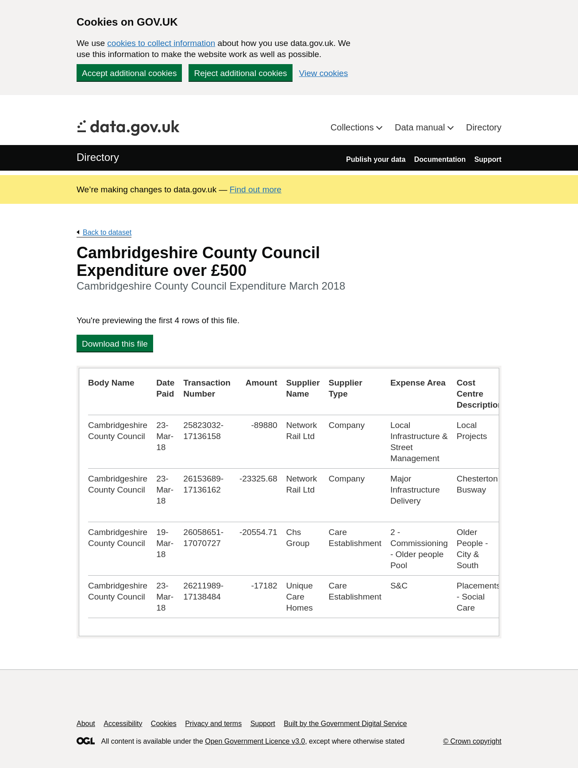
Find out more (255, 189)
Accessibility (123, 723)
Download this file (115, 343)
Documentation (440, 159)
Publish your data (375, 159)
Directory (483, 127)
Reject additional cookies (240, 73)
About (86, 723)
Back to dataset (107, 232)
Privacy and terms (213, 723)
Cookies (164, 723)
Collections (353, 127)
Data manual (421, 127)
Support (487, 159)
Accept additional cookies (129, 73)
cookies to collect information (161, 43)
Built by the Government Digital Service (345, 723)
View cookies (323, 73)
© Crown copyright (472, 741)
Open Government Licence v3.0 (255, 741)
